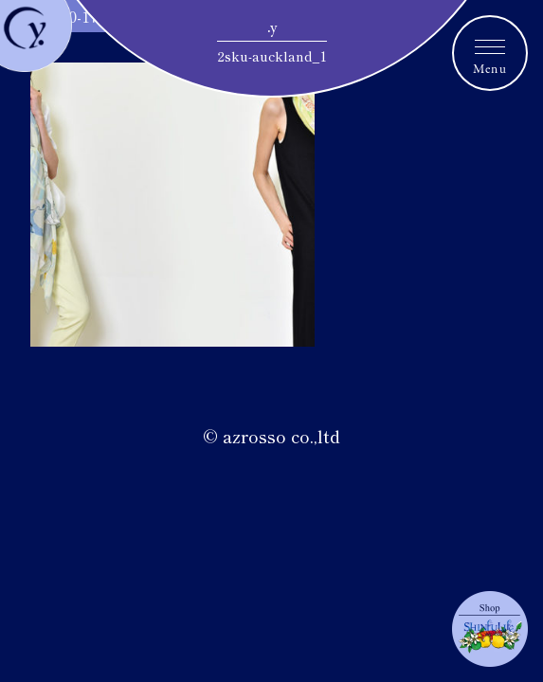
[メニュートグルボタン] (490, 53)
